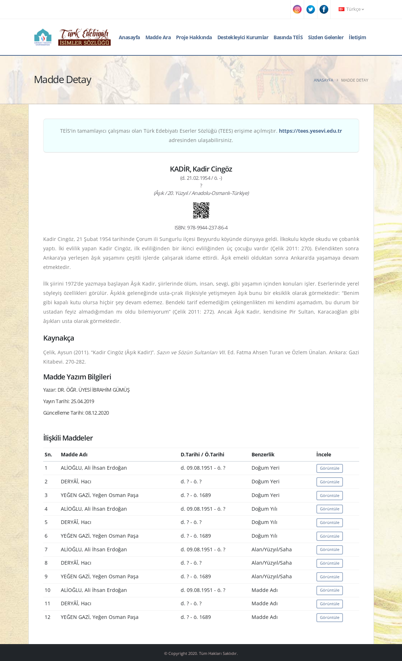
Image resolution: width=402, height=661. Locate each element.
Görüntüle (329, 468)
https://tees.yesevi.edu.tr (310, 130)
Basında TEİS (288, 37)
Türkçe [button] (351, 9)
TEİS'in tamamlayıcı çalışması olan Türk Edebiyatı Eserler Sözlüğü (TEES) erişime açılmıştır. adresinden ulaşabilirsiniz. (201, 135)
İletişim (357, 37)
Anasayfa (129, 37)
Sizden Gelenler (326, 37)
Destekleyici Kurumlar (242, 37)
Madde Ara (158, 37)
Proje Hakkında (194, 37)
